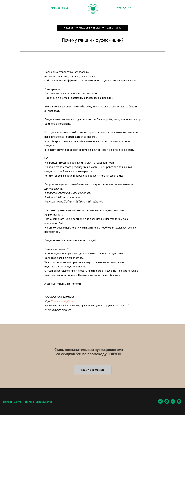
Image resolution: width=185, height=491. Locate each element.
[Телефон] (173, 403)
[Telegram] (160, 403)
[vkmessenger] (166, 403)
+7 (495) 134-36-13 (58, 8)
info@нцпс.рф (123, 7)
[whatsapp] (179, 403)
